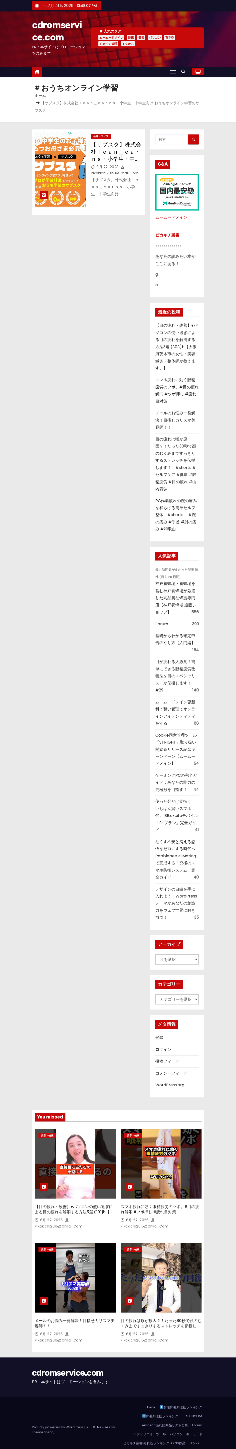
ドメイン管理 (108, 44)
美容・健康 (47, 1135)
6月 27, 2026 (52, 1213)
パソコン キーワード (186, 1420)
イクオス (128, 44)
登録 (159, 1037)
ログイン (163, 1049)
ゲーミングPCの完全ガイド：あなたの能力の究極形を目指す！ (176, 782)
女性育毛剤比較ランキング (181, 1393)
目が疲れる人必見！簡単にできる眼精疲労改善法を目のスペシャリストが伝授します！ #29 (175, 676)
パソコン (155, 37)
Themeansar (42, 1418)
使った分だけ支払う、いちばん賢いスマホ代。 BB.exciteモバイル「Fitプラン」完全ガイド (176, 815)
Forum (161, 624)
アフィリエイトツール (149, 1420)
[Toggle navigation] (173, 72)
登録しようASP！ (189, 1438)
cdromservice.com (67, 1359)
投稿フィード (167, 1061)
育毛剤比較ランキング (160, 1402)
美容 (141, 37)
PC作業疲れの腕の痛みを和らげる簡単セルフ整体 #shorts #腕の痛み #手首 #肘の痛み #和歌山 (176, 515)
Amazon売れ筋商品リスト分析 (165, 1411)
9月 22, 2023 (108, 166)
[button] (184, 71)
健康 (131, 37)
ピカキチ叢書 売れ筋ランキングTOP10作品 (154, 1429)
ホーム (40, 95)
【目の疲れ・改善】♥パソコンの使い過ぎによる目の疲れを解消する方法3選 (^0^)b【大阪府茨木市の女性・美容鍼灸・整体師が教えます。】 (176, 347)
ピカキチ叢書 (167, 235)
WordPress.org (169, 1085)
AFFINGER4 (195, 1402)
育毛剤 (169, 37)
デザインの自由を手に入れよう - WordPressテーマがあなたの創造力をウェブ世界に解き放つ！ (176, 903)
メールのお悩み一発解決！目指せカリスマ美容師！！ (175, 420)
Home (151, 1393)
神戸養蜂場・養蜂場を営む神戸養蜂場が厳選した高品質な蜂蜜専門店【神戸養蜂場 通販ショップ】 (175, 598)
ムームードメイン (111, 37)
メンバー (195, 1429)
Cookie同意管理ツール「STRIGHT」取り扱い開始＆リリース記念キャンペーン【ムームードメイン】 (176, 749)
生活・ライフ (100, 136)
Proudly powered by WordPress (58, 1413)
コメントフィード (171, 1073)
